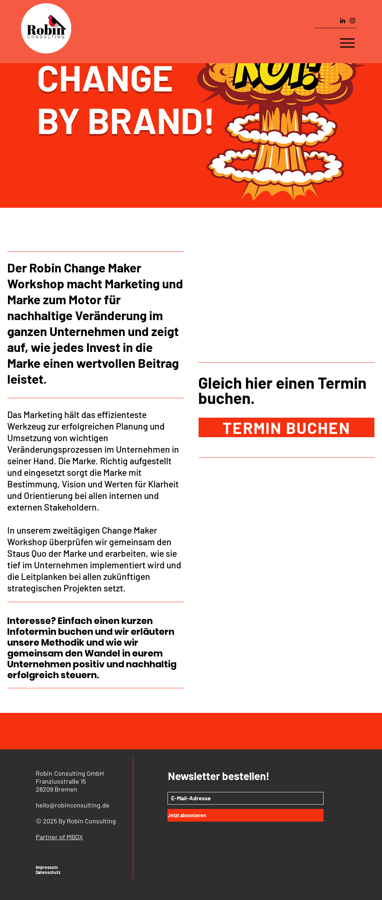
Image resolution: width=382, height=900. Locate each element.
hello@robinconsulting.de (72, 805)
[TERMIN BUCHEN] (286, 427)
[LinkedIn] (342, 20)
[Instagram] (352, 20)
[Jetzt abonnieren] (246, 815)
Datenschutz (48, 872)
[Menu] (347, 43)
